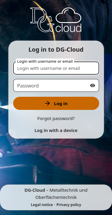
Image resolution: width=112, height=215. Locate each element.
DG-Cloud (34, 190)
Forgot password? (56, 118)
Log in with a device (55, 130)
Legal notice (42, 204)
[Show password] (92, 85)
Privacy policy (68, 204)
